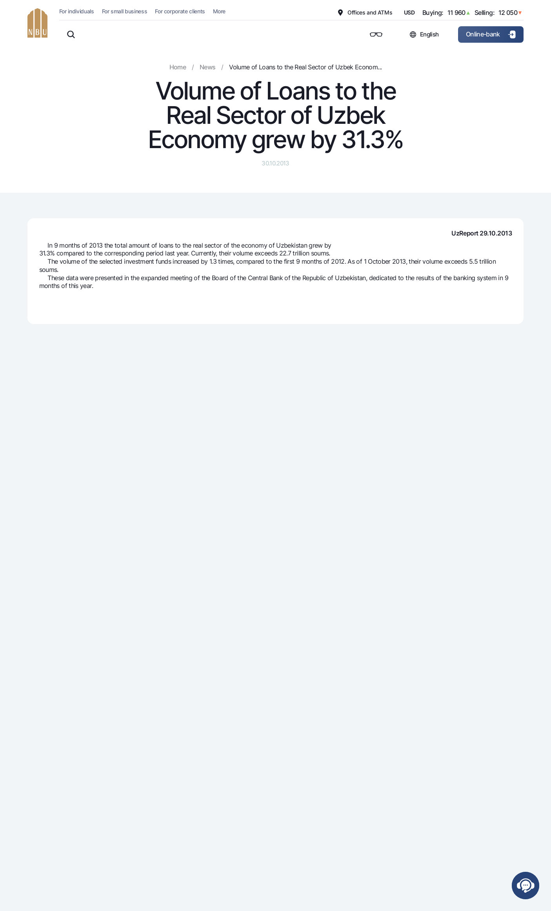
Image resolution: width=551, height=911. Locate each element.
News (207, 67)
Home (177, 67)
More (219, 11)
